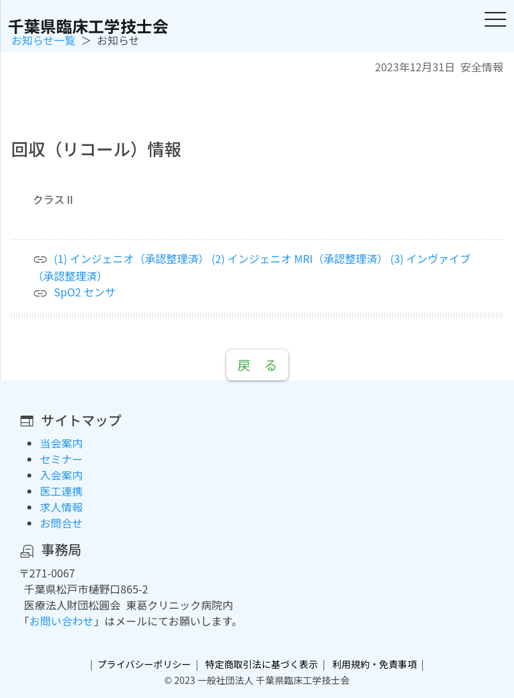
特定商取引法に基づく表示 (261, 664)
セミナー (61, 459)
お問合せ (61, 523)
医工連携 (61, 491)
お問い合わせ (61, 621)
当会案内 (61, 443)
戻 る (257, 364)
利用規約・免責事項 (374, 664)
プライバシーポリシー (144, 664)
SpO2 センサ (85, 292)
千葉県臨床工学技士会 (88, 25)
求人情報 (61, 507)
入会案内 (61, 475)
